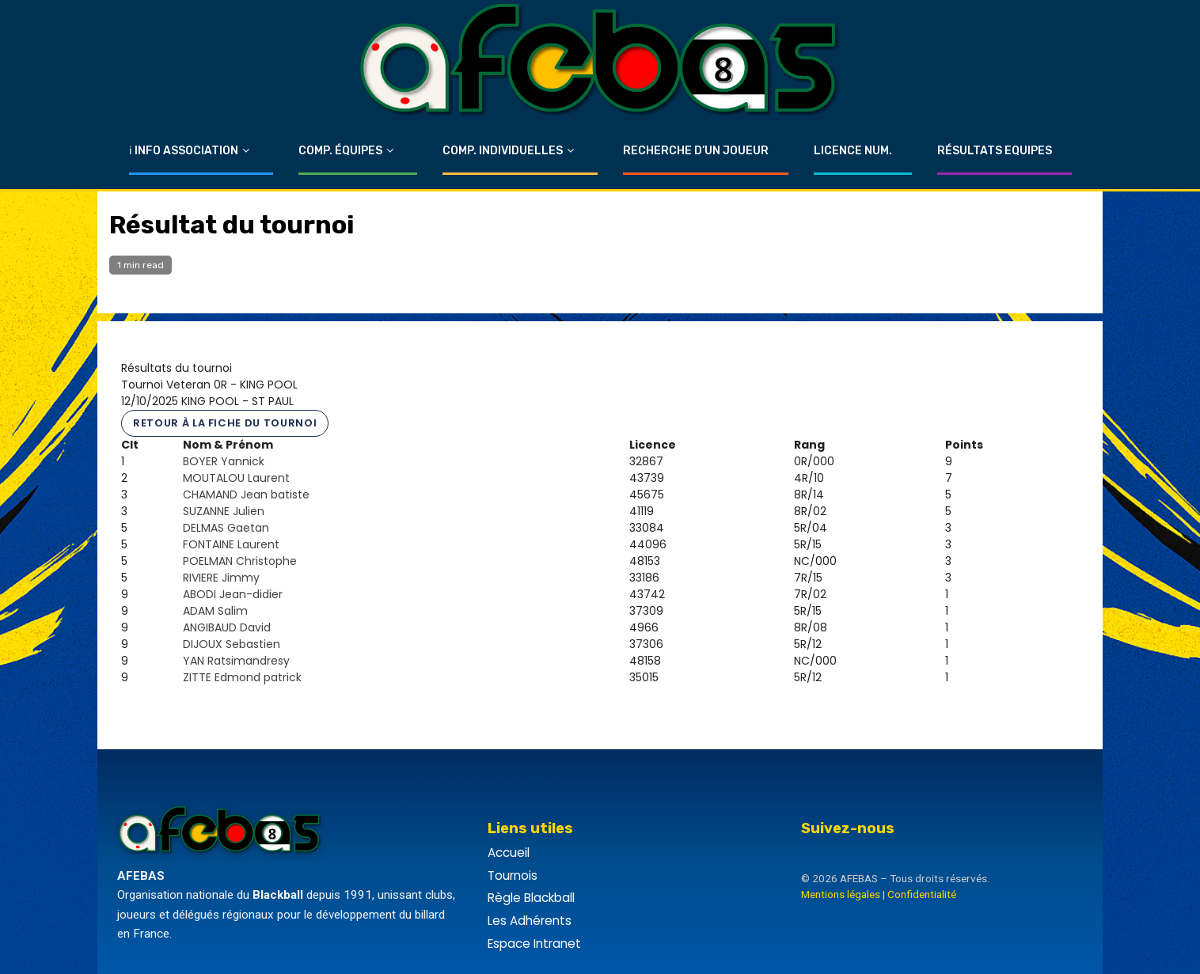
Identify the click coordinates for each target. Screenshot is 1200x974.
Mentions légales (840, 894)
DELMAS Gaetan (226, 528)
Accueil (509, 852)
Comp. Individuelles (502, 150)
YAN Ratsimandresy (236, 661)
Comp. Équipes (340, 150)
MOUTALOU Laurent (236, 478)
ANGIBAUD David (227, 627)
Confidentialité (921, 894)
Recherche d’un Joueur (696, 150)
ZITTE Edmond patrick (242, 677)
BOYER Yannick (223, 461)
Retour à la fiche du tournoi (225, 422)
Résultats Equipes (994, 150)
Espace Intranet (534, 943)
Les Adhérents (530, 920)
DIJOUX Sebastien (231, 644)
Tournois (512, 875)
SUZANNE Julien (223, 511)
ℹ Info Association (183, 150)
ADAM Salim (215, 611)
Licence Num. (853, 150)
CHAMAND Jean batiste (246, 494)
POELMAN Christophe (240, 561)
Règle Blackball (531, 897)
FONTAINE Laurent (231, 544)
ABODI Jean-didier (233, 594)
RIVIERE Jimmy (221, 578)
